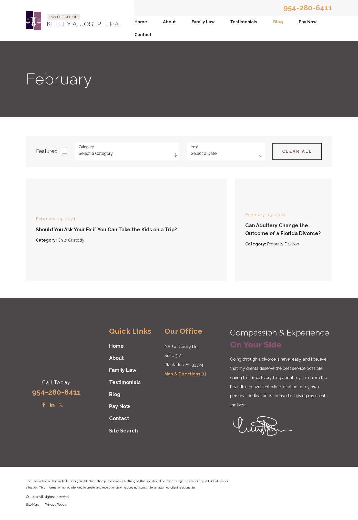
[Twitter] (60, 405)
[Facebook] (43, 405)
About (169, 21)
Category (86, 147)
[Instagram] (69, 405)
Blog (278, 21)
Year (194, 147)
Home (141, 21)
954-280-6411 (307, 8)
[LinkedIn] (52, 405)
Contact (143, 34)
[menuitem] (141, 22)
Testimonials (243, 21)
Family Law (203, 21)
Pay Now (307, 21)
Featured (47, 151)
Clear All (297, 151)
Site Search (123, 431)
